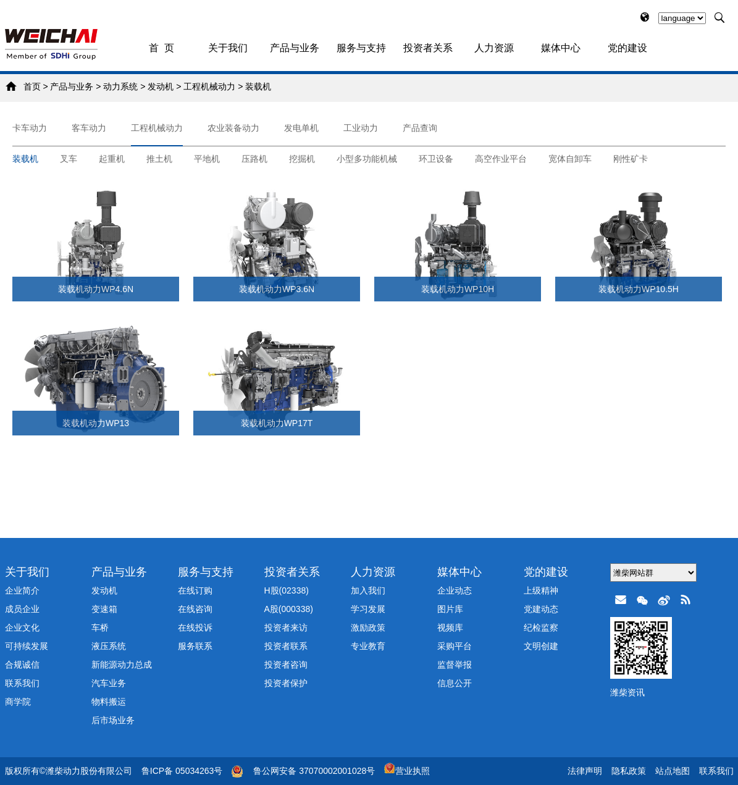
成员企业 (22, 609)
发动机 (161, 86)
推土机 (159, 159)
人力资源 (494, 48)
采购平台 (454, 646)
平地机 (207, 159)
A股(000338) (288, 609)
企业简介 (22, 590)
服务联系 (195, 646)
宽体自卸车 (570, 159)
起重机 (112, 159)
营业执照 (407, 771)
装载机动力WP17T (277, 423)
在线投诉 (195, 627)
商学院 (18, 702)
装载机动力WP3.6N (276, 289)
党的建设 (627, 48)
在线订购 (195, 590)
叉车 (68, 159)
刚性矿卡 (630, 159)
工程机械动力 (209, 86)
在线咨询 (195, 609)
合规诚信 (22, 665)
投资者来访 (286, 627)
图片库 (450, 609)
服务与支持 (361, 48)
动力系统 (120, 86)
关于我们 (228, 48)
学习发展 (368, 609)
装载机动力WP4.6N (95, 289)
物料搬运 (108, 702)
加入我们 (368, 590)
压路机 (254, 159)
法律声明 (585, 771)
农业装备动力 (233, 128)
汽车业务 (108, 683)
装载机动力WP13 (95, 423)
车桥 (100, 627)
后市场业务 (113, 720)
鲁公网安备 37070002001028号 (314, 771)
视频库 (450, 627)
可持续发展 (26, 646)
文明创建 (541, 646)
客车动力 (89, 128)
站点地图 (672, 771)
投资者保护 (286, 683)
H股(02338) (286, 590)
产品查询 (420, 128)
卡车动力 (29, 128)
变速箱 (104, 609)
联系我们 (22, 683)
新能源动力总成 (121, 665)
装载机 (258, 86)
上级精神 (541, 590)
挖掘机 (302, 159)
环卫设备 (436, 159)
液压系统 (108, 646)
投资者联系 (286, 646)
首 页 (161, 48)
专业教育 (368, 646)
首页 (32, 86)
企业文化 (22, 627)
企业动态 (454, 590)
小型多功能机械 (367, 159)
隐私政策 (628, 771)
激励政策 (368, 627)
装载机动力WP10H (457, 289)
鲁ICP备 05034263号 (182, 771)
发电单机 (301, 128)
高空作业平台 (501, 159)
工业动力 (360, 128)
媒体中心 (561, 48)
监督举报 (454, 665)
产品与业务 (294, 48)
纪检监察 (541, 627)
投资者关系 (428, 48)
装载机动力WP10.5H (638, 289)
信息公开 (454, 683)
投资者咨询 (286, 665)
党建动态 (541, 609)
